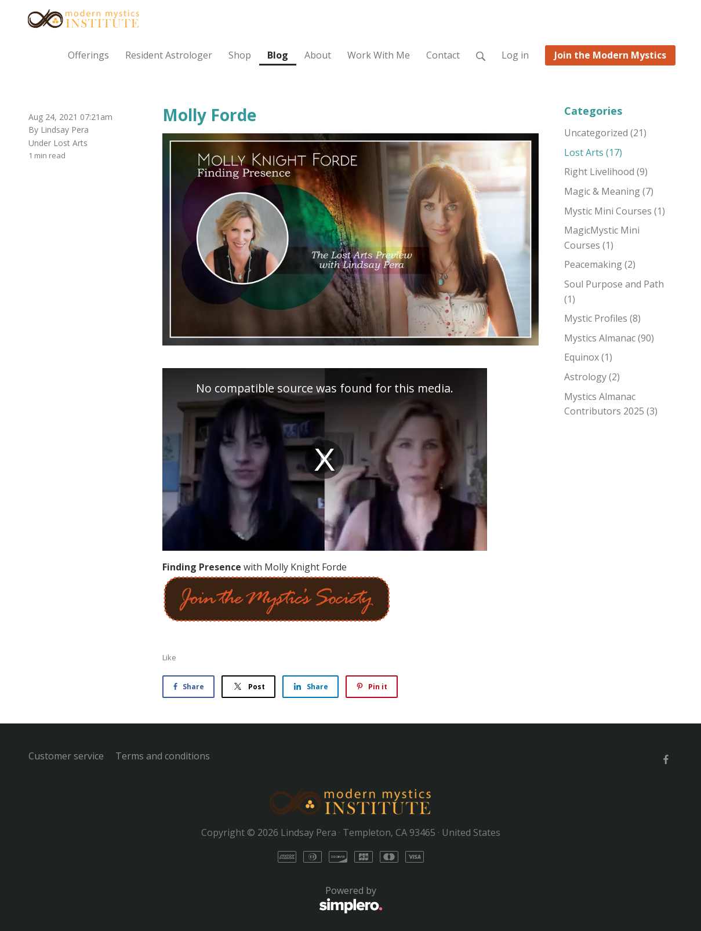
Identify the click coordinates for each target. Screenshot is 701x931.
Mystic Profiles (602, 318)
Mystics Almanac (609, 338)
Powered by (205, 899)
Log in (515, 55)
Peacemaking (599, 264)
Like (169, 657)
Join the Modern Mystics (610, 55)
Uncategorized (605, 132)
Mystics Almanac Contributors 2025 (611, 404)
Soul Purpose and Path (614, 292)
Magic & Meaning (608, 191)
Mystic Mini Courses (614, 211)
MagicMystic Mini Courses (602, 238)
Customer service (66, 756)
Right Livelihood (606, 171)
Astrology (592, 376)
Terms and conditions (162, 756)
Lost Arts (70, 142)
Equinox (588, 357)
